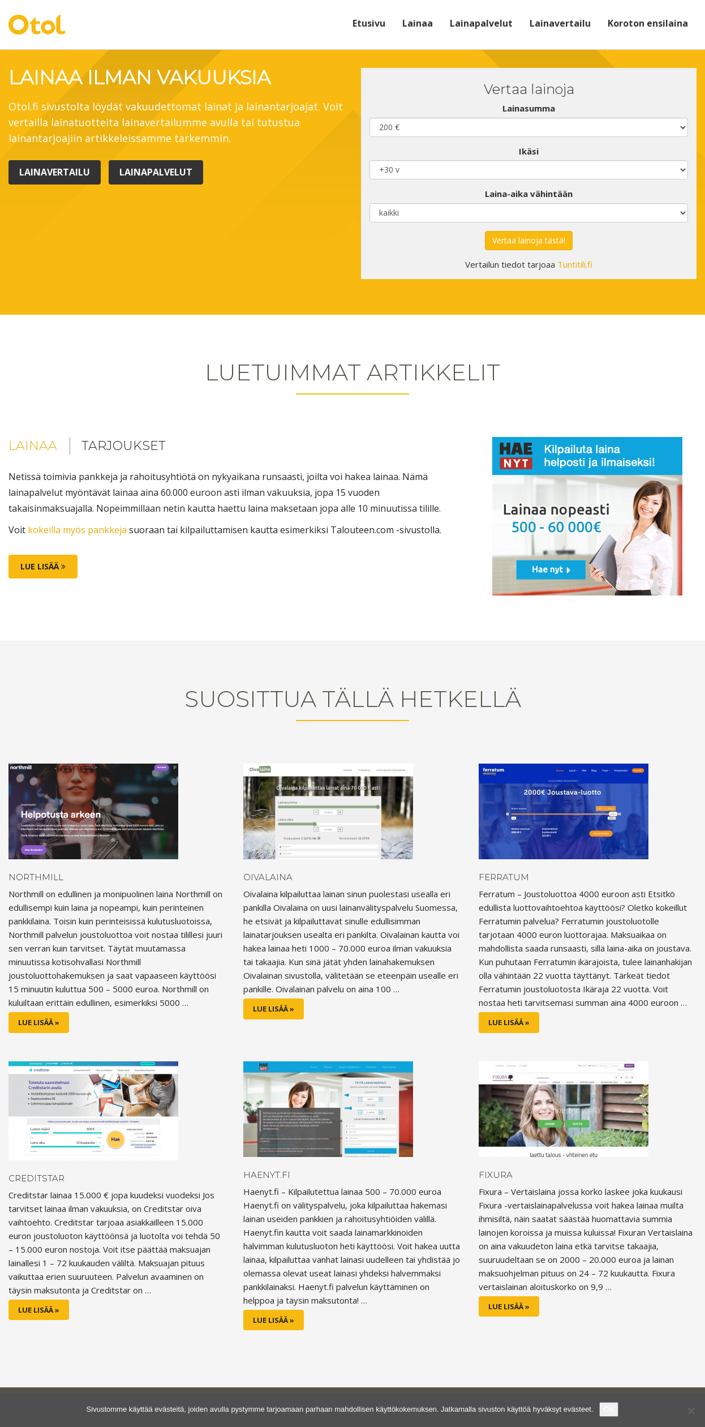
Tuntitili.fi (574, 264)
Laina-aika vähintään (529, 193)
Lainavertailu (560, 23)
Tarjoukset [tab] (123, 445)
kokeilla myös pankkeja (77, 530)
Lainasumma (528, 108)
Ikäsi (529, 151)
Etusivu (368, 23)
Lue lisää (43, 566)
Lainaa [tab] (32, 445)
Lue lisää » (38, 1022)
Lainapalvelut (481, 23)
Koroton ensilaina (648, 23)
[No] (691, 1410)
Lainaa (417, 23)
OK (609, 1409)
